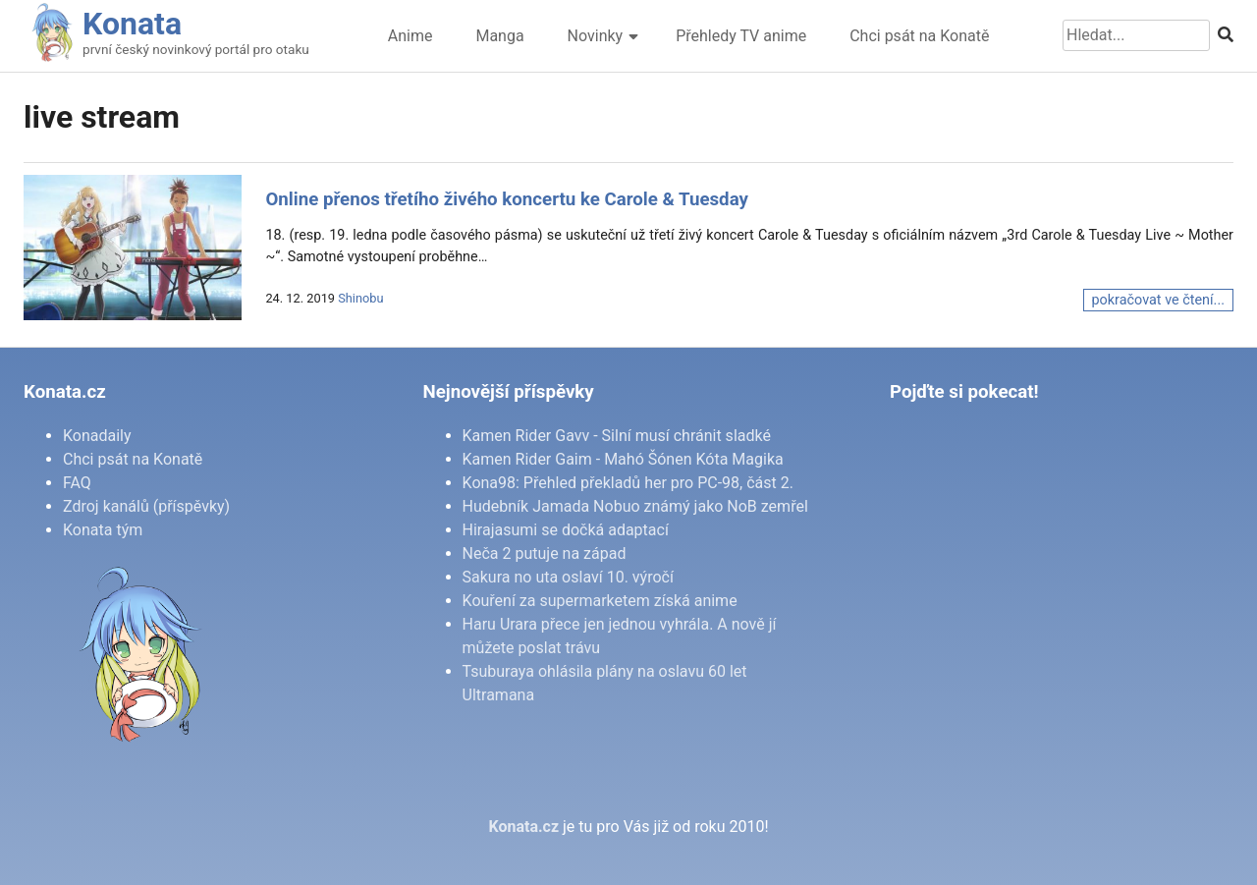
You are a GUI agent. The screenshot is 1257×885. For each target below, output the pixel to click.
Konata (132, 23)
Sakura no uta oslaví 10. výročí (568, 577)
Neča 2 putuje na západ (545, 553)
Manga (499, 36)
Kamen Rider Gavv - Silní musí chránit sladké (617, 435)
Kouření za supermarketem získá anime (600, 600)
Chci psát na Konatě (919, 36)
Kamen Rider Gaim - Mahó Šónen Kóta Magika (623, 459)
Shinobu (360, 298)
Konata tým (102, 530)
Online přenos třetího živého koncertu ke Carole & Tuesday (506, 199)
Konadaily (97, 435)
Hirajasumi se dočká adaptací (566, 530)
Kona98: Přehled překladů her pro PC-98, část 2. (628, 482)
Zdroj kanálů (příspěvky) (146, 506)
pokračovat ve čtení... (1158, 300)
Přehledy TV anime (741, 36)
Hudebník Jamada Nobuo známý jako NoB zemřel (635, 506)
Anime (410, 36)
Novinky (596, 36)
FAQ (77, 482)
